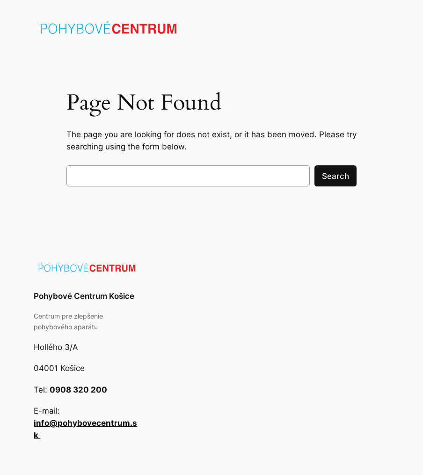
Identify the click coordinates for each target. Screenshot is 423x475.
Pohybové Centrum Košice (84, 296)
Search (335, 176)
